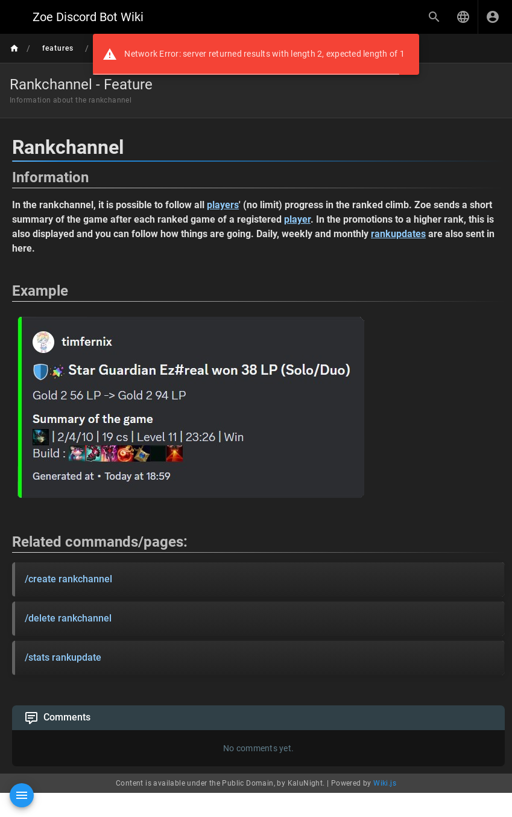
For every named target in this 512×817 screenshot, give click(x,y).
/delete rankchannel (68, 618)
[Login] (492, 16)
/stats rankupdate (63, 657)
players (223, 205)
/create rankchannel (68, 579)
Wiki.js (384, 783)
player (297, 219)
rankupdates (398, 234)
